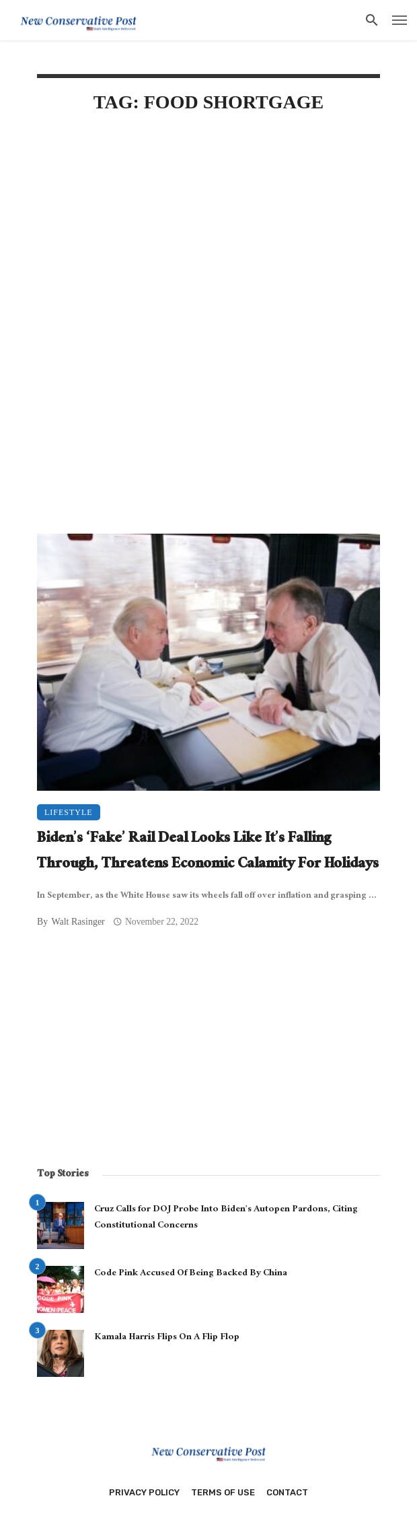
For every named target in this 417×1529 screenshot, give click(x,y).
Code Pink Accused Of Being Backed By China (190, 1274)
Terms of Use (223, 1492)
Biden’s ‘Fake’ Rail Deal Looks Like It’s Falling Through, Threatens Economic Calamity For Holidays (208, 852)
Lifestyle (68, 812)
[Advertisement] (208, 240)
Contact (287, 1492)
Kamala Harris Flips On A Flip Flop (166, 1338)
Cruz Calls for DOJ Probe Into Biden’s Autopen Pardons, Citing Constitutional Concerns (226, 1218)
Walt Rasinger (77, 922)
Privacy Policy (144, 1492)
